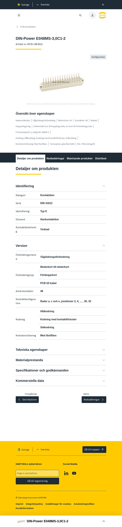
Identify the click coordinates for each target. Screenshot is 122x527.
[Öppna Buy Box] (61, 521)
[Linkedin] (66, 473)
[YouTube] (74, 473)
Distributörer (103, 158)
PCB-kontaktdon (26, 26)
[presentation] (42, 4)
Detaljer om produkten (30, 158)
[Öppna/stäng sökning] (80, 15)
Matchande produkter (80, 158)
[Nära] (103, 4)
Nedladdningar (55, 158)
